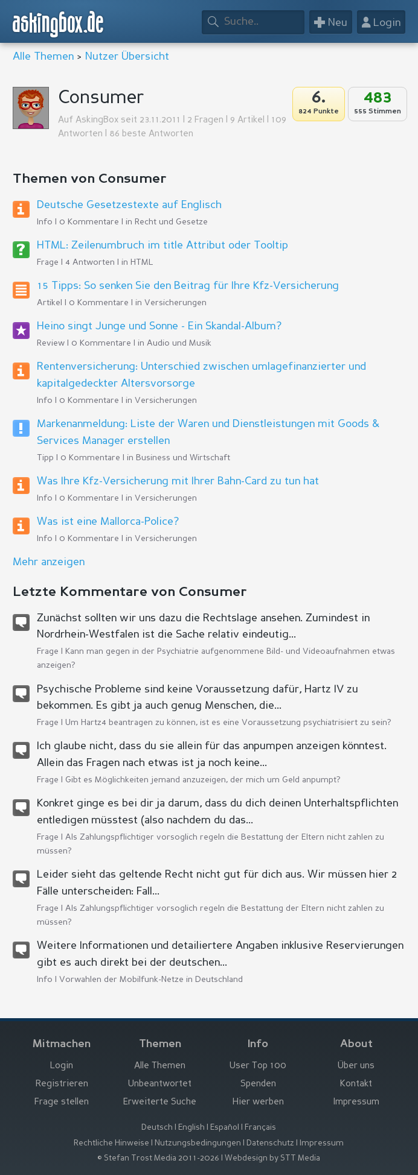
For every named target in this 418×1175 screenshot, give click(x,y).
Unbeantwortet (159, 1084)
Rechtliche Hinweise (111, 1143)
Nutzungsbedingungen (198, 1143)
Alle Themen (43, 56)
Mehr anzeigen (49, 562)
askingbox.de (58, 24)
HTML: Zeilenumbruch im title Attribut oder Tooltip (162, 245)
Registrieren (62, 1084)
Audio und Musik (179, 343)
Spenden (258, 1084)
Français (260, 1128)
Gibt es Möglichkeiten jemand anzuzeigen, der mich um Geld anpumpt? (203, 780)
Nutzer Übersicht (127, 56)
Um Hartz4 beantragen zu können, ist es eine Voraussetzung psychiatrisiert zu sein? (228, 722)
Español (224, 1128)
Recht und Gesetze (171, 222)
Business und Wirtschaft (183, 458)
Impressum (356, 1102)
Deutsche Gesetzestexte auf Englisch (129, 205)
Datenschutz (270, 1143)
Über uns (356, 1066)
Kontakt (356, 1084)
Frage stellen (61, 1102)
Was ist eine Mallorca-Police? (108, 521)
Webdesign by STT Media (272, 1158)
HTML (141, 262)
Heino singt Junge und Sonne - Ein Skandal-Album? (159, 326)
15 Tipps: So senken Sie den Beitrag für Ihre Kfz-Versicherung (188, 285)
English (191, 1128)
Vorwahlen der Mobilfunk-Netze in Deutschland (151, 979)
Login (61, 1066)
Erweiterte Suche (159, 1102)
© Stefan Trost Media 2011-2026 (158, 1158)
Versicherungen (175, 303)
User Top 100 (258, 1066)
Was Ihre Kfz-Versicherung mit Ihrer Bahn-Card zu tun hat (178, 481)
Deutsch (157, 1128)
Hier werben (258, 1102)
